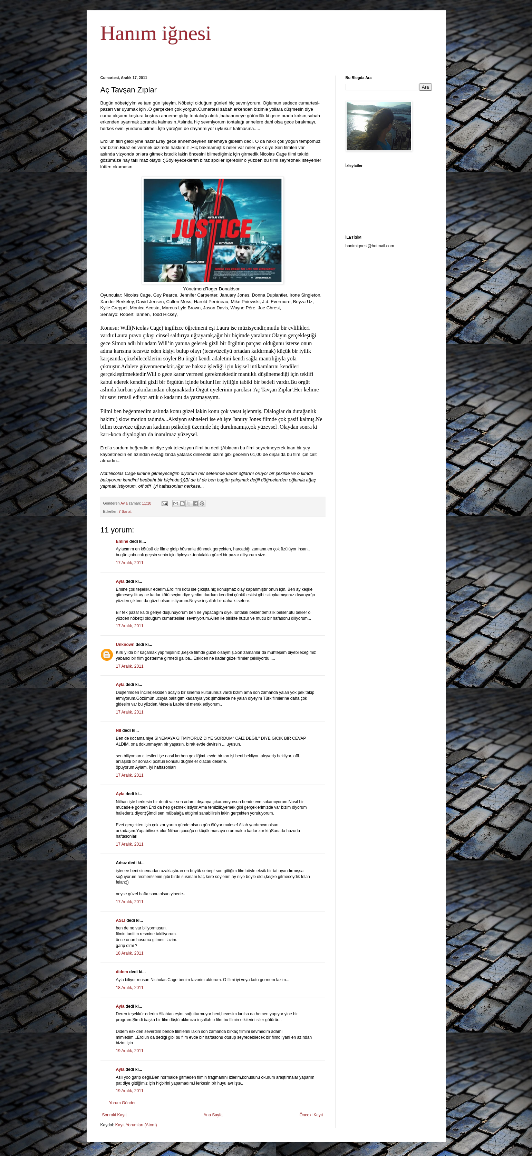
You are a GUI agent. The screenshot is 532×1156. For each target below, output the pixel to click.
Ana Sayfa (212, 1115)
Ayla (120, 581)
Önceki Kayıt (311, 1115)
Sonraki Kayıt (114, 1115)
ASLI (120, 920)
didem (122, 971)
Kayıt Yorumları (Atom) (136, 1125)
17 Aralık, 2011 (130, 562)
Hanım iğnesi (156, 33)
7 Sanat (125, 511)
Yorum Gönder (122, 1102)
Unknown (125, 644)
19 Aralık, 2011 (130, 1050)
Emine (122, 541)
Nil (118, 730)
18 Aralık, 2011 (130, 953)
